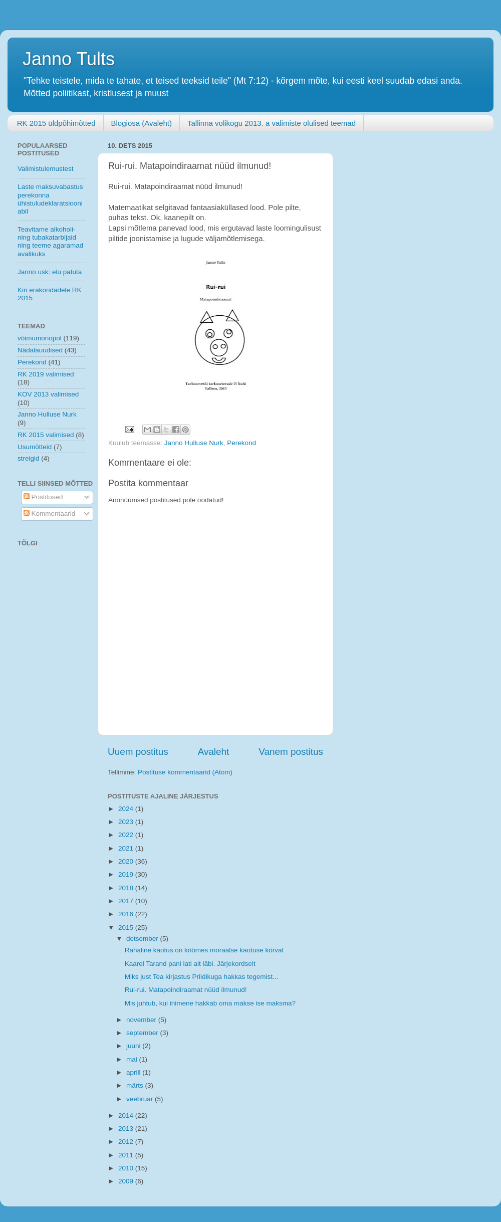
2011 (126, 1155)
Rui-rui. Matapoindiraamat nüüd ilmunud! (186, 989)
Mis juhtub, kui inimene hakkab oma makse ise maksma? (210, 1003)
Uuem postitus (138, 751)
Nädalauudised (40, 350)
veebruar (140, 1099)
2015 (126, 927)
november (142, 1020)
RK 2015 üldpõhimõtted (56, 123)
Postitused (43, 497)
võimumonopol (40, 338)
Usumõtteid (35, 447)
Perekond (241, 443)
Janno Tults (69, 59)
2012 (126, 1141)
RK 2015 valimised (46, 435)
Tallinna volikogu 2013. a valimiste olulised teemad (271, 123)
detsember (143, 938)
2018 (126, 888)
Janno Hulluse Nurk (193, 443)
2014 (126, 1115)
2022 (126, 835)
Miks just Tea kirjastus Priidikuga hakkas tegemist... (202, 976)
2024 (126, 808)
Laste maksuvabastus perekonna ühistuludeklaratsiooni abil (50, 199)
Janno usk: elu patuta (50, 272)
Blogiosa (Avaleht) (141, 123)
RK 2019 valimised (46, 374)
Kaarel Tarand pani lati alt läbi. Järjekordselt (190, 963)
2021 (126, 848)
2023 (126, 822)
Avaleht (213, 751)
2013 (126, 1128)
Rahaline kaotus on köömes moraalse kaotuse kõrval (204, 950)
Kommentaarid (50, 513)
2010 (126, 1168)
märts (135, 1085)
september (143, 1033)
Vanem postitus (291, 751)
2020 (126, 861)
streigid (29, 458)
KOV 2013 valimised (48, 394)
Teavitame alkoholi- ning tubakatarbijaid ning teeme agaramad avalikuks (50, 242)
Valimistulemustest (46, 168)
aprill (134, 1072)
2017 (126, 901)
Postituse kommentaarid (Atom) (185, 772)
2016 (126, 914)
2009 (126, 1181)
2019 (126, 874)
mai (132, 1059)
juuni (134, 1046)
